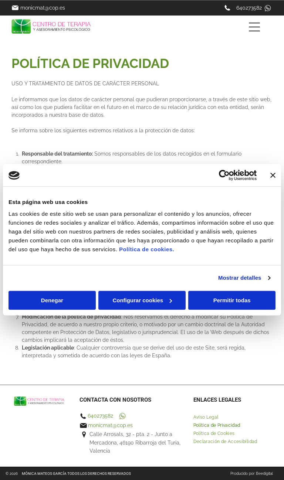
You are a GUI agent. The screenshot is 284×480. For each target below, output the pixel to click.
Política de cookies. (146, 249)
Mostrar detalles (239, 278)
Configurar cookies (142, 300)
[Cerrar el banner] (272, 175)
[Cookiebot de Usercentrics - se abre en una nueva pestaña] (224, 175)
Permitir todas (232, 300)
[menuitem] (233, 417)
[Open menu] (254, 27)
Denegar (52, 300)
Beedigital (264, 474)
